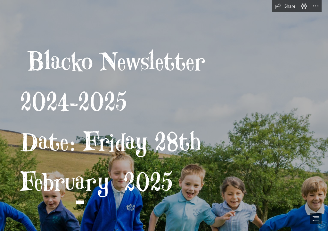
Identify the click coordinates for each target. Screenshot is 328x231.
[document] (164, 115)
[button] (285, 6)
